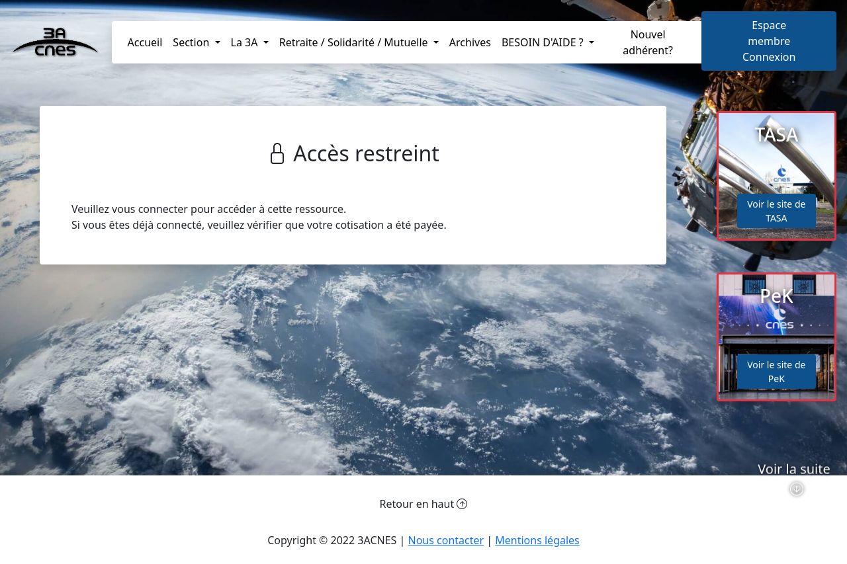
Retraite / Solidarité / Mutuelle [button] (355, 42)
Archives (470, 42)
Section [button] (192, 42)
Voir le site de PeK (776, 371)
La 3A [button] (246, 42)
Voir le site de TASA (776, 211)
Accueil (145, 42)
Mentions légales (537, 540)
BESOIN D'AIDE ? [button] (544, 42)
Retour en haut (424, 504)
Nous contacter (446, 540)
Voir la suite (794, 496)
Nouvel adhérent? (648, 42)
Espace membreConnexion (768, 41)
